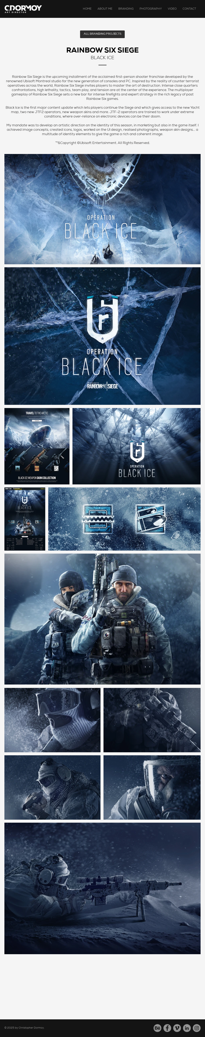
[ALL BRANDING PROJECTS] (102, 34)
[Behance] (157, 1028)
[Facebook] (167, 1028)
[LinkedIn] (187, 1028)
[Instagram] (197, 1028)
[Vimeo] (177, 1028)
